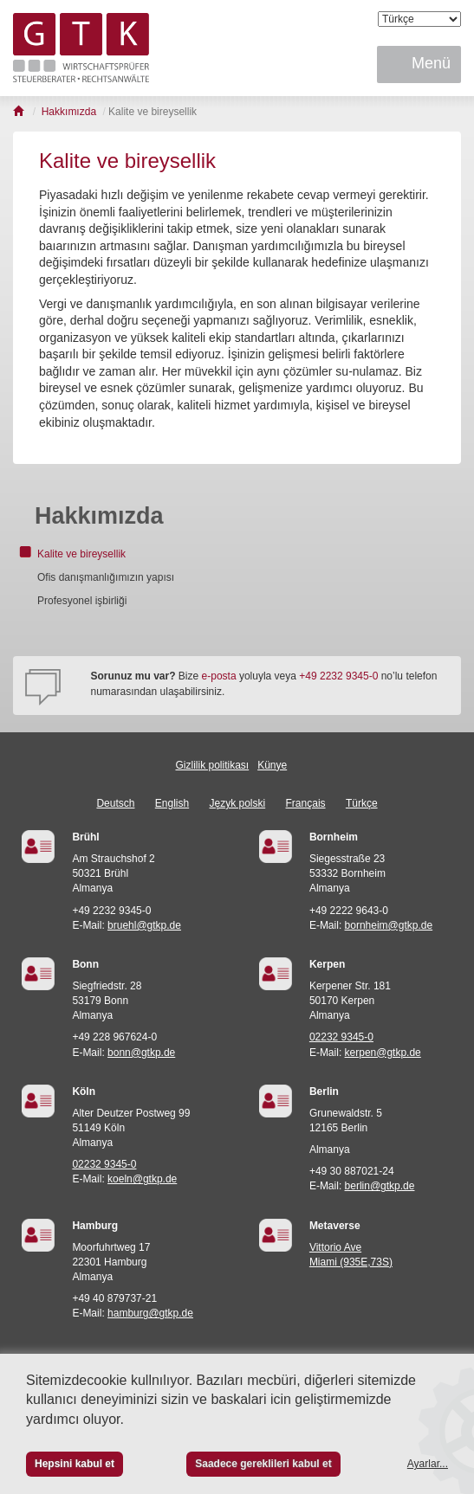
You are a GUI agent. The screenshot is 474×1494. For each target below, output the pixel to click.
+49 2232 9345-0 (338, 676)
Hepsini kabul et (74, 1464)
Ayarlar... (427, 1464)
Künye (272, 765)
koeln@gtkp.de (142, 1179)
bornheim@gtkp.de (389, 925)
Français (306, 803)
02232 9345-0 (341, 1037)
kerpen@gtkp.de (383, 1052)
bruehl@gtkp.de (144, 925)
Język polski (238, 803)
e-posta (219, 676)
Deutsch (115, 803)
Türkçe (362, 803)
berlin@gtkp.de (380, 1186)
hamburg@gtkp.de (150, 1313)
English (172, 803)
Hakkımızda (99, 516)
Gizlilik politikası (212, 765)
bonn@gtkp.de (141, 1052)
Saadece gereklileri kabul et (263, 1464)
